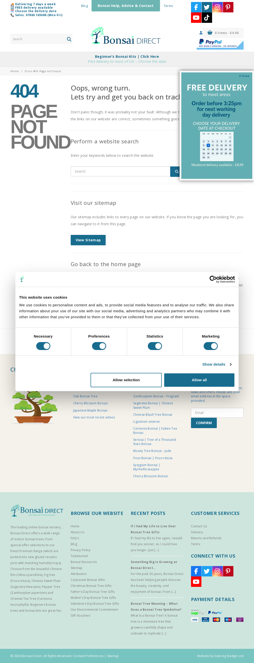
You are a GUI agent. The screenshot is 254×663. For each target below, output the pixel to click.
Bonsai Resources (84, 562)
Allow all (199, 380)
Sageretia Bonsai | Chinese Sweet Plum (153, 405)
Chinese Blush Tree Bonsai (152, 414)
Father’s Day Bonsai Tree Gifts (93, 592)
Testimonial (79, 556)
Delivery (197, 532)
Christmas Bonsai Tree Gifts (91, 586)
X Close (244, 76)
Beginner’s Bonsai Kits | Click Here (127, 56)
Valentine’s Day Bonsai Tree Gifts (95, 603)
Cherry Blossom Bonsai (90, 403)
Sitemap (77, 568)
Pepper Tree (51, 587)
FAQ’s (75, 538)
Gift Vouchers (81, 615)
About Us (77, 532)
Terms (168, 6)
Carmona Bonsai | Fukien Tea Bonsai (155, 430)
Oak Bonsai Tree (85, 396)
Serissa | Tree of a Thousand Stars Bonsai (154, 442)
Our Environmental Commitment (94, 609)
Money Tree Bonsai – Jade (152, 451)
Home (14, 71)
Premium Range (30, 551)
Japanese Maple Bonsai (90, 410)
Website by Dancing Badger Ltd (220, 656)
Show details (213, 364)
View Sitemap (88, 240)
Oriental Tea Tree (23, 599)
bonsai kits (33, 610)
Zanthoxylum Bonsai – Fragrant (156, 396)
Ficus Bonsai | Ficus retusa (152, 458)
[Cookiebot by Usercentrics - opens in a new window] (213, 279)
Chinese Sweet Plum (46, 581)
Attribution (79, 574)
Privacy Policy (81, 550)
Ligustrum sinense (146, 421)
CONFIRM (204, 422)
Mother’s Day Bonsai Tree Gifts (93, 598)
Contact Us (199, 526)
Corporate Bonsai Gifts (88, 580)
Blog (84, 6)
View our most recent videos (94, 417)
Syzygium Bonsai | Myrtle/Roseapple (146, 467)
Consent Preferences (88, 656)
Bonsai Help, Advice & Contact (126, 5)
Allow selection (126, 380)
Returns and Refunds (206, 538)
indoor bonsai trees (29, 539)
